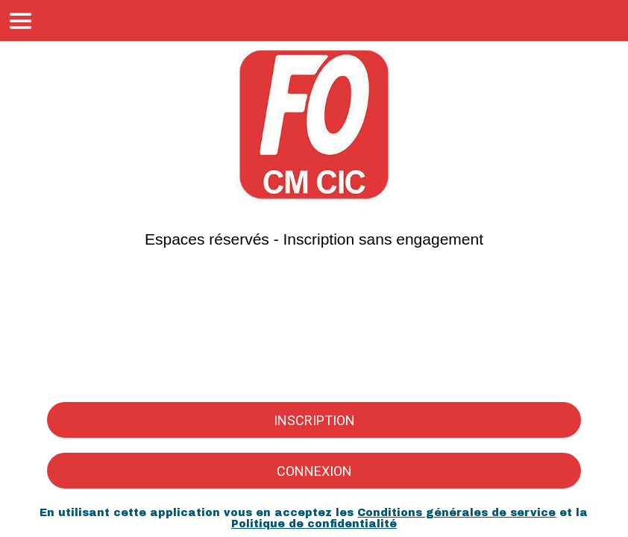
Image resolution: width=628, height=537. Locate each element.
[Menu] (21, 21)
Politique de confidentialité (314, 524)
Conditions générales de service (456, 512)
